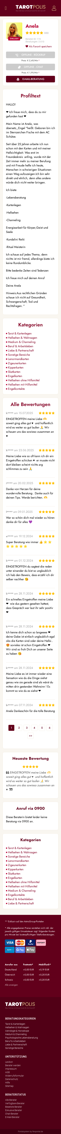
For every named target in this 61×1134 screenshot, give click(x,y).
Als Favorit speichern (39, 46)
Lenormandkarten (18, 359)
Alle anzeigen (11, 984)
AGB (7, 1072)
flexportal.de (37, 1131)
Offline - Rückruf (33, 55)
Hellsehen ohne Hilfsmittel (24, 380)
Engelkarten (15, 376)
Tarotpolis (30, 8)
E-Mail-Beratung (33, 79)
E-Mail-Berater (12, 1117)
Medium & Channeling (21, 342)
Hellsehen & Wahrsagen (22, 338)
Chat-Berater (11, 1113)
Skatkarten (14, 372)
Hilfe (7, 1082)
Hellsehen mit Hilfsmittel (22, 384)
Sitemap (9, 1086)
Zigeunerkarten (17, 363)
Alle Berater (11, 1100)
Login (54, 8)
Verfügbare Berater (15, 1103)
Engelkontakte (16, 389)
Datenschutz (11, 1079)
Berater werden (13, 1065)
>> (30, 735)
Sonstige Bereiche (19, 355)
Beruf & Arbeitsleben (20, 346)
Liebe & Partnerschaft (21, 350)
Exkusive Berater (13, 1110)
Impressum (11, 1069)
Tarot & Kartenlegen (20, 333)
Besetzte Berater (13, 1107)
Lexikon (9, 1062)
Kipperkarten (15, 367)
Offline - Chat (33, 67)
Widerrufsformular (14, 1075)
